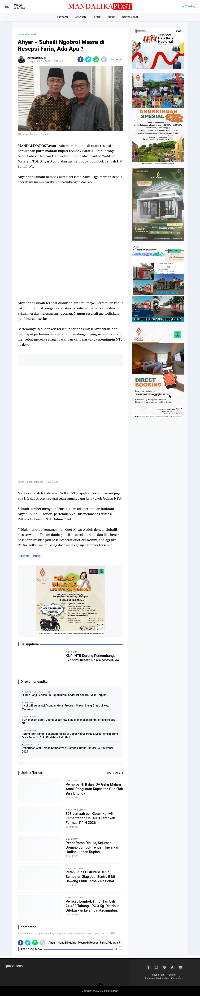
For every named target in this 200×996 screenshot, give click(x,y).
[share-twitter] (88, 59)
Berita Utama (76, 868)
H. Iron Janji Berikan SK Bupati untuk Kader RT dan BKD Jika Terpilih (64, 695)
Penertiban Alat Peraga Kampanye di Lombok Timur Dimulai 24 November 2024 (67, 749)
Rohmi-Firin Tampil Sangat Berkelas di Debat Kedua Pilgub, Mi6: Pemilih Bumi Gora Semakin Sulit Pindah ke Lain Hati (70, 735)
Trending (190, 6)
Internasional (129, 17)
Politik (96, 17)
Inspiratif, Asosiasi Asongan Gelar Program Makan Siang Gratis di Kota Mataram (65, 707)
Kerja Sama (177, 978)
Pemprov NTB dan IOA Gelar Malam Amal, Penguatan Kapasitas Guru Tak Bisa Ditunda (94, 788)
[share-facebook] (80, 59)
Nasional (24, 555)
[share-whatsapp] (96, 59)
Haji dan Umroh (77, 810)
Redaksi (171, 974)
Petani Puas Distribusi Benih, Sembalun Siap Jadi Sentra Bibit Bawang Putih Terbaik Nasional (90, 876)
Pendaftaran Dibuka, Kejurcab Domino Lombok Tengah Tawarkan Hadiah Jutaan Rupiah (92, 847)
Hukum (110, 17)
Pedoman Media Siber (157, 978)
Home (21, 34)
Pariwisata (80, 17)
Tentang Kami (157, 974)
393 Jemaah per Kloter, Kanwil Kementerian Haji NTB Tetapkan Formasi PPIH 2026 (90, 818)
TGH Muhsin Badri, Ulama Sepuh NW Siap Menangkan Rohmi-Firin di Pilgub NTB (68, 721)
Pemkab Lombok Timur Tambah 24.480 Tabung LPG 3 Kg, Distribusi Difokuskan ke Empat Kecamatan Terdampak (93, 906)
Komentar (115, 59)
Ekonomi (62, 17)
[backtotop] (100, 986)
